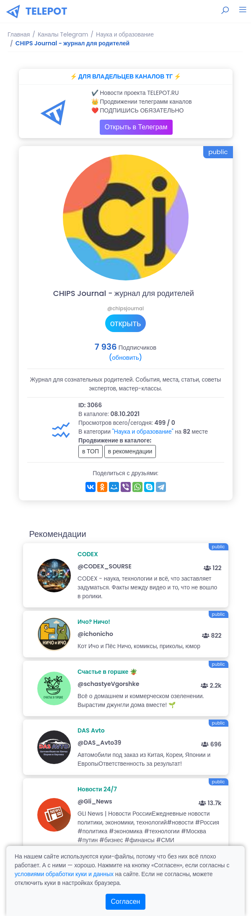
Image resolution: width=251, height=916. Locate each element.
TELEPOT (46, 11)
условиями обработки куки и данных (64, 874)
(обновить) (125, 357)
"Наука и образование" (142, 431)
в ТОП (90, 451)
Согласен (125, 901)
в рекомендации (130, 451)
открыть (125, 323)
